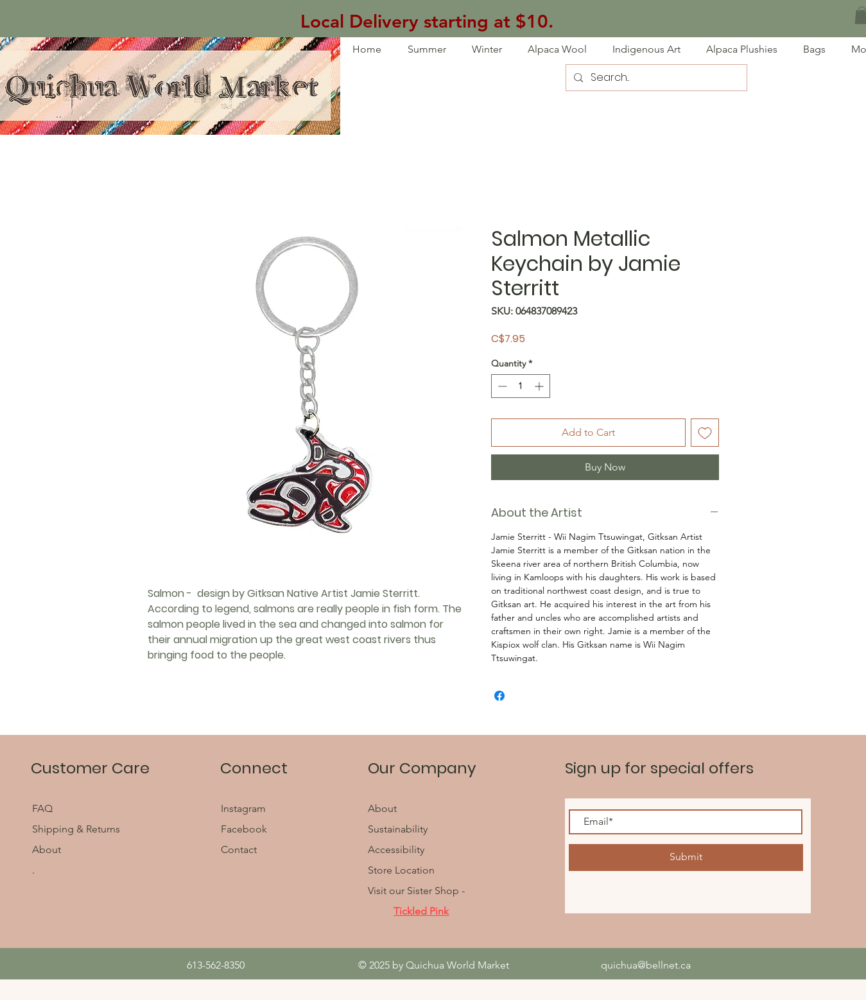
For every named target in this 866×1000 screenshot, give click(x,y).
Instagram (243, 808)
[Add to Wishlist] (705, 432)
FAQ (43, 808)
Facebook (245, 829)
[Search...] (655, 78)
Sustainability (398, 829)
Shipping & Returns (76, 829)
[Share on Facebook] (499, 695)
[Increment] (540, 386)
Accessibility (396, 849)
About (46, 849)
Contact (239, 849)
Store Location (401, 870)
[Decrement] (501, 386)
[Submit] (686, 857)
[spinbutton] (520, 386)
